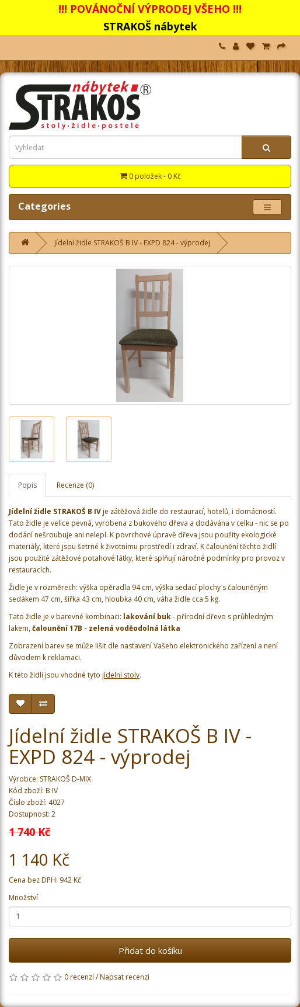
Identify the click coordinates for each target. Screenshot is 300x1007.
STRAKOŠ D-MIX (65, 779)
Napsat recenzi (124, 977)
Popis (27, 485)
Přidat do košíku (150, 950)
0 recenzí (79, 977)
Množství (23, 897)
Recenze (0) (75, 485)
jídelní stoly (120, 675)
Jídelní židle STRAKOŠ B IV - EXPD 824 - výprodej (132, 243)
